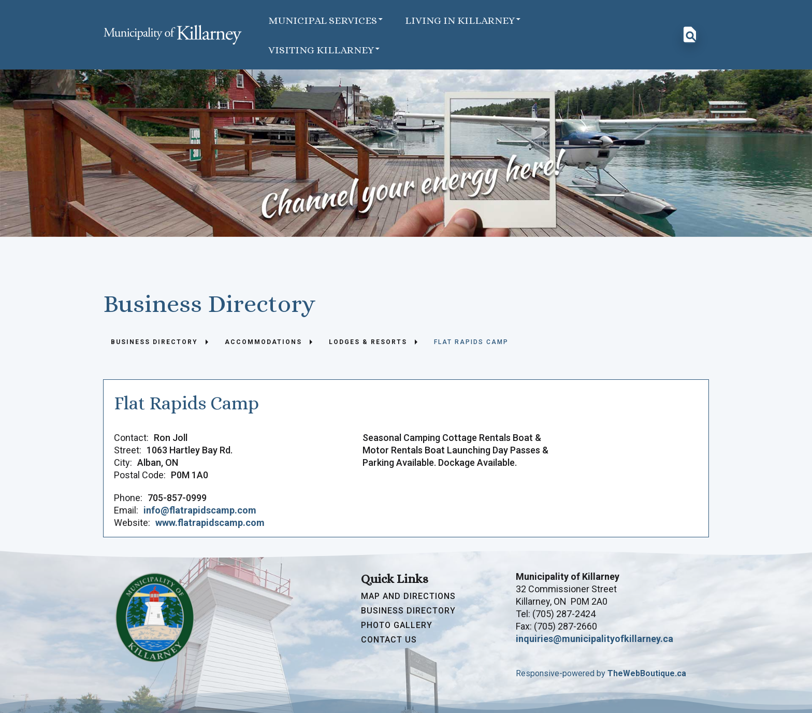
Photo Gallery (396, 625)
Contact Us (389, 640)
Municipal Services (326, 19)
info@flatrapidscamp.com (199, 510)
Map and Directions (408, 596)
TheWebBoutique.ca (646, 673)
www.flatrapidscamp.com (210, 522)
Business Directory (408, 611)
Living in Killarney (463, 19)
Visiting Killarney (324, 49)
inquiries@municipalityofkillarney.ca (594, 638)
